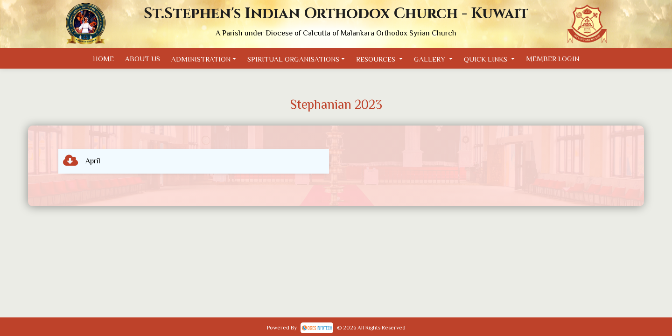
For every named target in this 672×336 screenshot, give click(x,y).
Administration (201, 59)
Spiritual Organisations (293, 59)
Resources (376, 59)
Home (103, 59)
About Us (142, 59)
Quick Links (486, 59)
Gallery (430, 59)
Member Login (552, 59)
